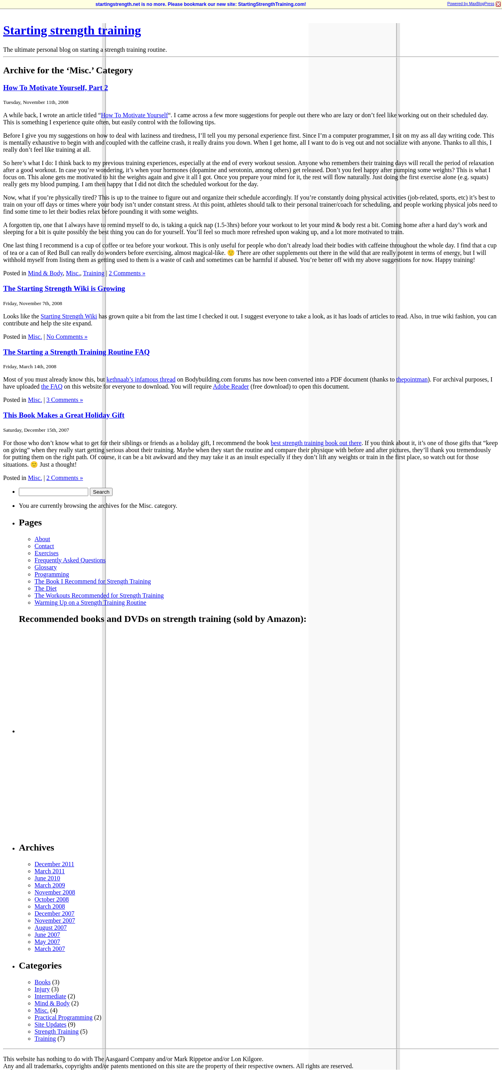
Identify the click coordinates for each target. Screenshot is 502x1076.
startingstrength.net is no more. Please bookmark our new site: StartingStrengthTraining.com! (201, 4)
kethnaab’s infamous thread (141, 379)
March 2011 (50, 871)
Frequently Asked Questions (70, 560)
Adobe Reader (231, 386)
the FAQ (51, 386)
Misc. (73, 273)
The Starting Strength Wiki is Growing (64, 288)
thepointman (412, 379)
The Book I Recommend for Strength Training (93, 581)
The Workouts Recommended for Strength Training (99, 595)
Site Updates (50, 1024)
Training (94, 273)
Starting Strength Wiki (69, 316)
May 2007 (47, 941)
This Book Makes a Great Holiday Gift (63, 415)
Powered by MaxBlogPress (470, 4)
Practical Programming (64, 1017)
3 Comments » (64, 399)
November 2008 (55, 892)
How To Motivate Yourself (134, 115)
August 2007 (51, 927)
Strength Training (56, 1031)
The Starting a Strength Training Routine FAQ (76, 352)
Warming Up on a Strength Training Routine (90, 602)
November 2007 (55, 920)
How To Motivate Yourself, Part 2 (55, 88)
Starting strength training (72, 30)
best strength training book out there (316, 443)
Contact (44, 546)
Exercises (46, 553)
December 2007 (55, 913)
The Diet (45, 588)
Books (43, 982)
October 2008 (52, 899)
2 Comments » (127, 273)
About (42, 539)
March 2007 (50, 948)
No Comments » (66, 336)
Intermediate (50, 996)
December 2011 (54, 864)
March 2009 (50, 885)
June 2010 (47, 878)
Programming (52, 574)
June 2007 (47, 934)
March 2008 (50, 906)
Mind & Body (45, 273)
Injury (42, 989)
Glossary (46, 567)
